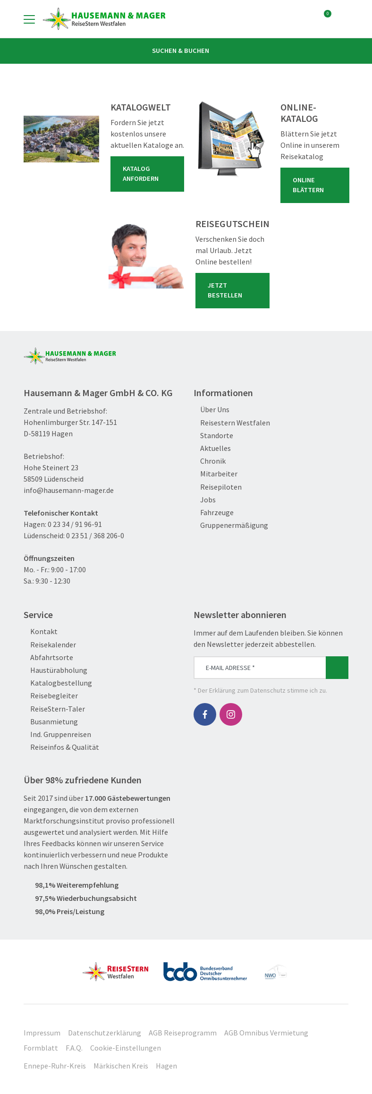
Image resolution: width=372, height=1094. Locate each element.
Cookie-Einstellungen (125, 1047)
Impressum (42, 1032)
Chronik (210, 461)
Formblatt (41, 1047)
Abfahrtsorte (48, 657)
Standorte (213, 435)
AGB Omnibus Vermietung (266, 1032)
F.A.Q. (74, 1047)
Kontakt (41, 631)
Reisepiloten (218, 487)
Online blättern (317, 185)
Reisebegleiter (51, 695)
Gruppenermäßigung (231, 525)
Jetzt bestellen (234, 290)
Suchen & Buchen (186, 50)
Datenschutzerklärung (104, 1032)
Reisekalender (50, 644)
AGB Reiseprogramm (183, 1032)
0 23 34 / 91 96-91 (75, 524)
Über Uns (211, 409)
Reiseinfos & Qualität (61, 747)
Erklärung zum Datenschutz (247, 690)
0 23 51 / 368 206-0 (95, 535)
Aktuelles (212, 448)
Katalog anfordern (149, 173)
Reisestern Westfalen (232, 422)
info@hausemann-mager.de (69, 490)
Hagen (166, 1065)
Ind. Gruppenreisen (57, 734)
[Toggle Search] (342, 18)
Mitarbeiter (215, 473)
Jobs (205, 499)
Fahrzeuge (214, 512)
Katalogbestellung (58, 682)
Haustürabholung (55, 670)
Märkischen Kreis (120, 1065)
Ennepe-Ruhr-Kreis (55, 1065)
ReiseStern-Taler (54, 708)
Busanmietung (51, 721)
